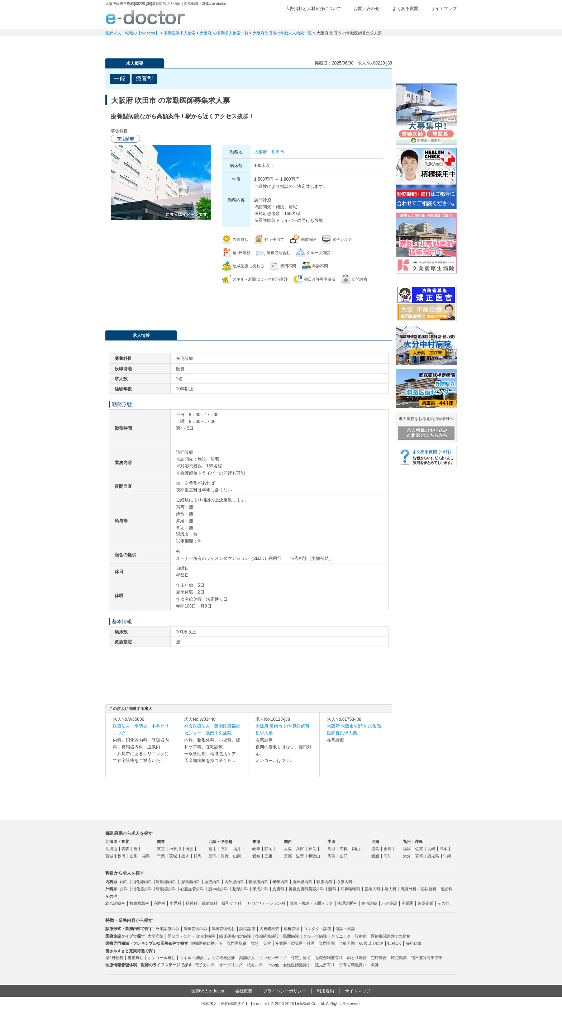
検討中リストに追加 (362, 77)
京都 (288, 856)
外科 (124, 889)
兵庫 (300, 849)
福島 (146, 856)
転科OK (394, 943)
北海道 (111, 849)
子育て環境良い (353, 965)
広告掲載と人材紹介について (313, 8)
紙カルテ (255, 965)
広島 (331, 856)
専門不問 (327, 943)
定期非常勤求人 (181, 45)
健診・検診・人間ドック (311, 903)
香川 (387, 849)
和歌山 (314, 856)
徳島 (375, 849)
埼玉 (189, 849)
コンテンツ (381, 45)
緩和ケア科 (232, 903)
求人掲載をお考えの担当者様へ (426, 428)
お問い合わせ (367, 8)
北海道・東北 (117, 841)
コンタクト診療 (317, 928)
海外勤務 (413, 943)
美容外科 (316, 889)
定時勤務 (379, 958)
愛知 (256, 856)
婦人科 (390, 889)
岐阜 (256, 849)
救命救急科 (139, 903)
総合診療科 (115, 903)
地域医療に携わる (207, 943)
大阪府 (260, 151)
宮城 (109, 856)
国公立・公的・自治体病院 (191, 936)
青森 (125, 849)
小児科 (175, 903)
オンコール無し (161, 958)
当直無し (135, 958)
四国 (375, 841)
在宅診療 (369, 903)
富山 (212, 849)
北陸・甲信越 (220, 841)
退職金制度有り (329, 958)
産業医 (407, 903)
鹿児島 (433, 856)
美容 (267, 943)
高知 (387, 856)
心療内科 (344, 882)
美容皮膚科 (298, 889)
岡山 (356, 849)
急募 (375, 965)
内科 (124, 882)
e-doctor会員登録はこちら (426, 69)
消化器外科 (142, 889)
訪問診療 (247, 928)
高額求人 (247, 958)
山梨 (237, 856)
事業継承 (331, 45)
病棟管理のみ (195, 928)
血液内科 (212, 882)
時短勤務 (399, 958)
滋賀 (300, 856)
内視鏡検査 (269, 928)
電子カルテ (205, 965)
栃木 (185, 856)
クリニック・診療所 (349, 936)
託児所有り (325, 965)
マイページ (431, 45)
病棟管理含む (223, 928)
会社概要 (243, 991)
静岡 (268, 849)
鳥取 (331, 849)
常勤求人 (130, 45)
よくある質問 (405, 8)
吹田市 (277, 151)
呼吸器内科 (166, 882)
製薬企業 (425, 903)
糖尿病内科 (258, 882)
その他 (443, 903)
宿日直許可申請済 (427, 958)
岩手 (138, 849)
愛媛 (375, 856)
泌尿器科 (429, 889)
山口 (344, 856)
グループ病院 (315, 936)
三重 (268, 856)
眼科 (332, 889)
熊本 (443, 849)
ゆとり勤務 (357, 958)
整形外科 (240, 889)
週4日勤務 (114, 958)
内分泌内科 (234, 882)
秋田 (121, 856)
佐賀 (419, 849)
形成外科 (260, 889)
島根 (344, 849)
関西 (288, 841)
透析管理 (291, 928)
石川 (225, 849)
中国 (331, 841)
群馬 (197, 856)
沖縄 (447, 856)
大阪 (288, 849)
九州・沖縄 (413, 841)
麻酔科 (159, 903)
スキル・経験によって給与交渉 (207, 958)
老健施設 (389, 903)
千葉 (161, 856)
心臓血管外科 (192, 889)
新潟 (212, 856)
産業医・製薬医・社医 (295, 943)
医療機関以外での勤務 (390, 936)
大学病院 (155, 936)
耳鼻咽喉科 (350, 889)
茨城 (173, 856)
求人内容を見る (141, 769)
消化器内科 (142, 882)
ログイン (442, 20)
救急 (255, 943)
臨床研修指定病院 (235, 936)
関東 (161, 841)
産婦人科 (372, 889)
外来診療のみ (167, 928)
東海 (256, 841)
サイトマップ (444, 8)
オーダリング (231, 965)
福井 (237, 849)
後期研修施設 (267, 936)
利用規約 (325, 991)
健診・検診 (345, 928)
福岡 (407, 849)
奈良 (312, 849)
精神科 (191, 903)
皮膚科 (278, 889)
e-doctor (145, 17)
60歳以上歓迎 (371, 943)
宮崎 (419, 856)
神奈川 (175, 849)
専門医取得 (237, 943)
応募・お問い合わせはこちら (249, 303)
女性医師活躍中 (297, 965)
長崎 (431, 849)
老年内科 (280, 882)
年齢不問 (347, 943)
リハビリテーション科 (265, 903)
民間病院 (291, 936)
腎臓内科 (324, 882)
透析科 (447, 889)
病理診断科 (347, 903)
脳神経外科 (218, 889)
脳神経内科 (302, 882)
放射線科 (210, 903)
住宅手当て (301, 958)
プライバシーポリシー (284, 991)
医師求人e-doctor (207, 991)
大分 (407, 856)
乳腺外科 (408, 889)
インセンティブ (273, 958)
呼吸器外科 (166, 889)
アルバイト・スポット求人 (231, 45)
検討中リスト (401, 20)
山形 (134, 856)
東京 (161, 849)
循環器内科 (190, 882)
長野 (225, 856)
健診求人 (281, 45)
